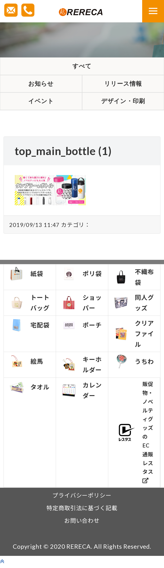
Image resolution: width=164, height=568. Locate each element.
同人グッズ (134, 304)
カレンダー (82, 392)
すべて (82, 66)
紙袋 (26, 275)
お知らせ (41, 84)
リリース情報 (123, 84)
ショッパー (82, 304)
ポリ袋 (82, 275)
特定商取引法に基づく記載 (82, 509)
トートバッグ (29, 304)
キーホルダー (82, 366)
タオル (29, 389)
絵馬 (26, 363)
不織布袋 (134, 278)
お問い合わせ (82, 522)
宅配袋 (29, 327)
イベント (41, 102)
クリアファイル (134, 335)
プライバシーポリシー (82, 496)
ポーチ (82, 327)
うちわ (134, 363)
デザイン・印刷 (123, 102)
